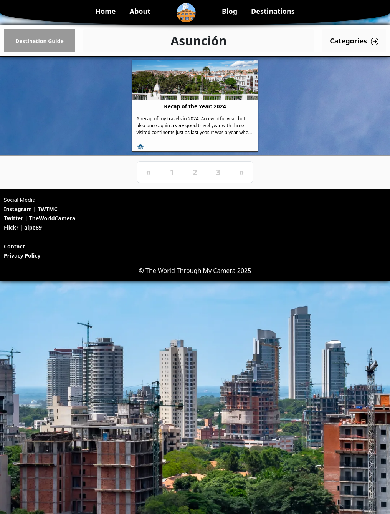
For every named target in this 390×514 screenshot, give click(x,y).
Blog (229, 11)
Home (105, 11)
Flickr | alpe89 (23, 227)
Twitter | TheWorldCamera (39, 218)
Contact (14, 246)
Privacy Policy (22, 255)
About (139, 11)
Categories (354, 41)
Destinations (273, 11)
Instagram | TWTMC (31, 209)
